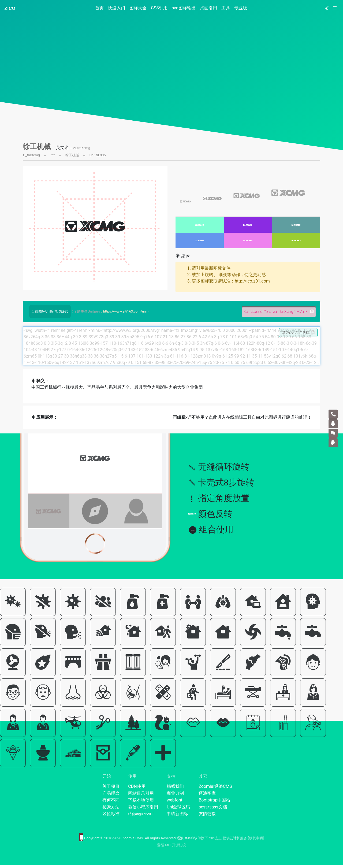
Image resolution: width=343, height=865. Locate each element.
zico (9, 7)
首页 (100, 7)
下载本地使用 (141, 800)
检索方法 (111, 807)
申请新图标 (177, 813)
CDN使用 (136, 786)
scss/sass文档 (213, 807)
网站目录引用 (141, 793)
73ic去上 (215, 838)
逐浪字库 (207, 793)
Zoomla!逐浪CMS (215, 786)
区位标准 (111, 813)
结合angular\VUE (141, 814)
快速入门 (116, 7)
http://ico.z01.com (252, 281)
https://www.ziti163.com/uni (125, 311)
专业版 (240, 7)
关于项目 (111, 786)
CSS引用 (159, 7)
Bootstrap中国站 (214, 800)
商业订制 (175, 793)
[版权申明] (256, 838)
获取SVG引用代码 (298, 332)
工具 (225, 7)
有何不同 (111, 800)
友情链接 (207, 813)
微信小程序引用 (143, 807)
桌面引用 (208, 7)
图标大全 (138, 7)
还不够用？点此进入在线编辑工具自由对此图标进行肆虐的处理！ (242, 417)
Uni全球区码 (178, 807)
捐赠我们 (175, 786)
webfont (174, 800)
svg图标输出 (184, 7)
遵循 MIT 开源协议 (171, 845)
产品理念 (111, 793)
